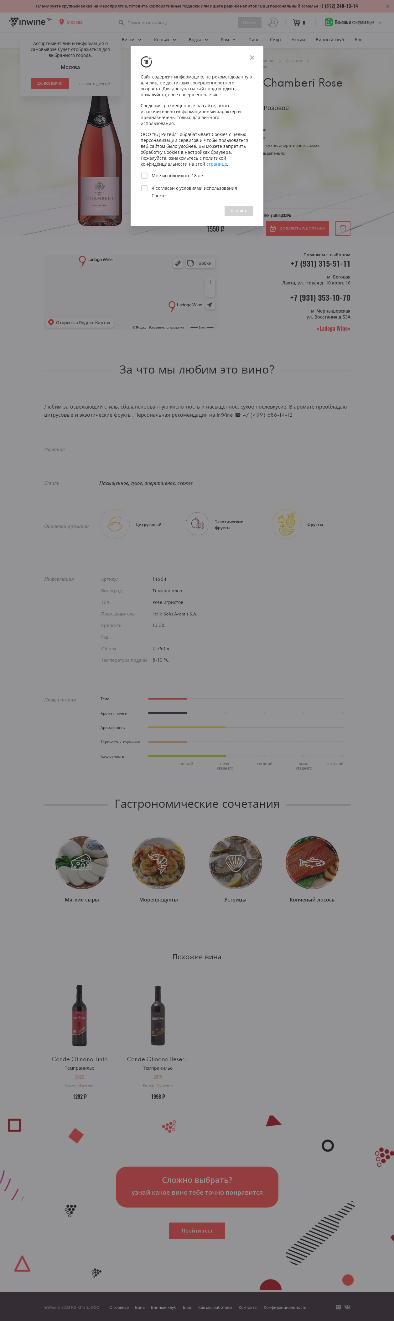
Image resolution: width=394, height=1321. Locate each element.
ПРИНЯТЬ (239, 210)
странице (216, 164)
